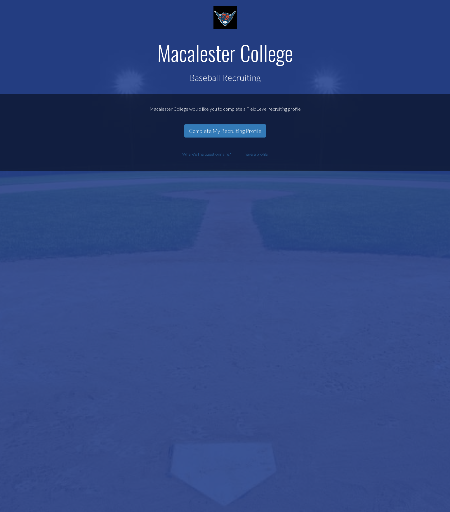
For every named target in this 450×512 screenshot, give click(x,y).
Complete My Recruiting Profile (225, 131)
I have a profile (255, 154)
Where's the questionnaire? (206, 154)
